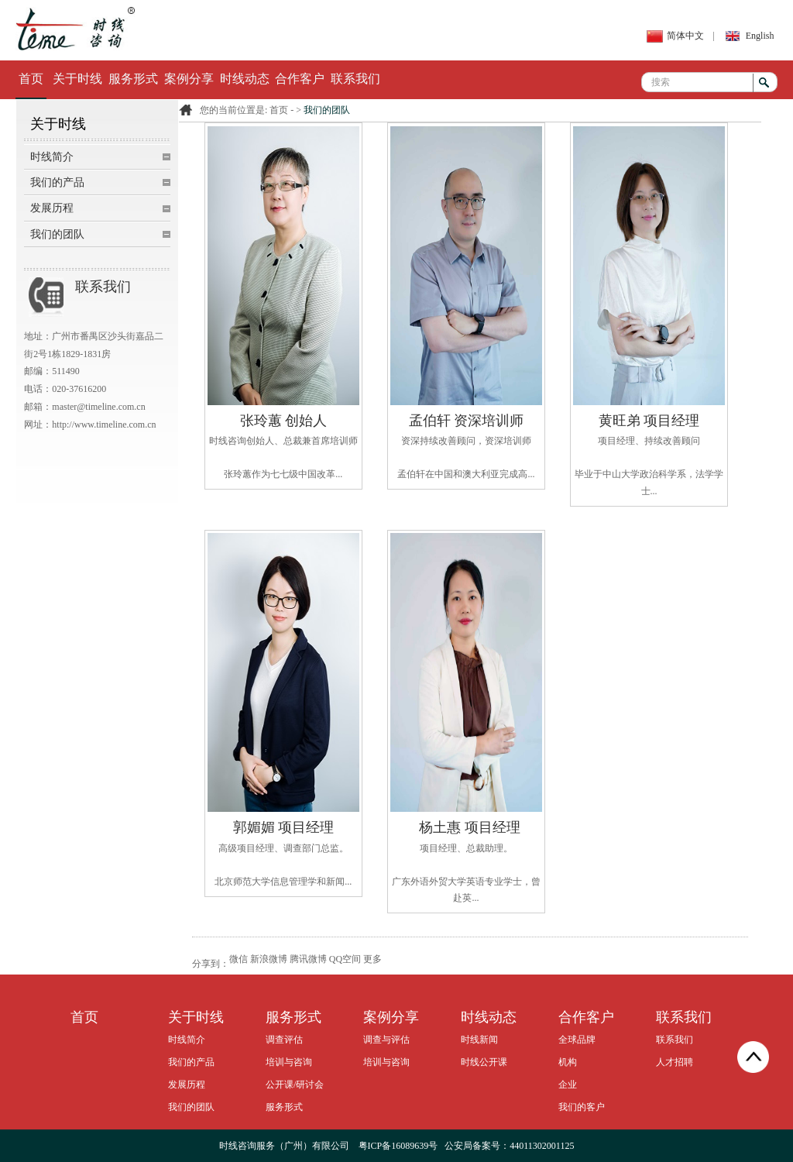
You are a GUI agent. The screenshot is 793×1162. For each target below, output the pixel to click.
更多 (372, 959)
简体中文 (685, 35)
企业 (567, 1084)
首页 (31, 78)
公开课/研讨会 (295, 1084)
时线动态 (244, 78)
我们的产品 (57, 182)
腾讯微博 (308, 959)
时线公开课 (484, 1062)
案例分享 (189, 78)
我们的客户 (581, 1107)
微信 (238, 959)
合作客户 (299, 78)
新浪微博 (268, 959)
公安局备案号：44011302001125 (509, 1145)
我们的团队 (57, 234)
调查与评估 (386, 1039)
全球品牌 (577, 1039)
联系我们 (355, 78)
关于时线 (77, 78)
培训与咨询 (289, 1062)
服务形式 (133, 78)
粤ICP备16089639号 (398, 1145)
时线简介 (52, 157)
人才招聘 (674, 1062)
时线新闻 (479, 1039)
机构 (567, 1062)
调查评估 (284, 1039)
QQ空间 (345, 959)
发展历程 (52, 208)
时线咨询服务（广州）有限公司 (284, 1145)
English (760, 35)
